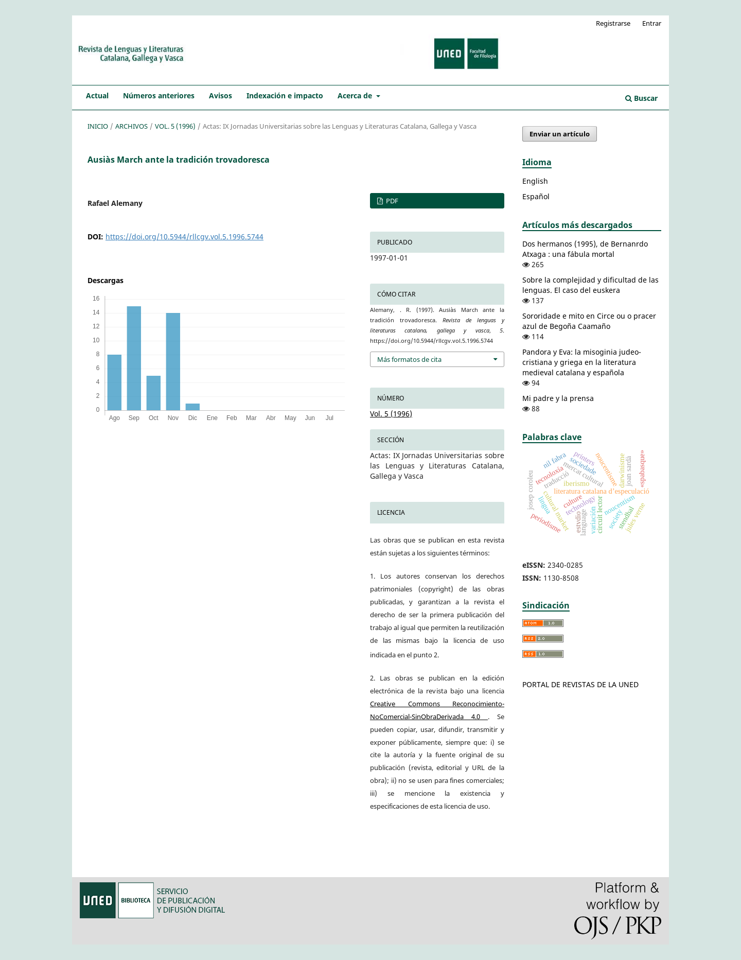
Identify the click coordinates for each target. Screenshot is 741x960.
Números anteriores (159, 95)
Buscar (641, 98)
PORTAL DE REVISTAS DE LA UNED (580, 684)
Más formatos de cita (409, 359)
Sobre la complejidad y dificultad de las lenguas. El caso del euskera (590, 285)
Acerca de (356, 95)
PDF (391, 200)
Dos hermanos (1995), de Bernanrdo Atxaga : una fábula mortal (585, 249)
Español (536, 196)
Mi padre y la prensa (558, 398)
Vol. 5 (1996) (175, 126)
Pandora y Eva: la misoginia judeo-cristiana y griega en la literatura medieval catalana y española (581, 362)
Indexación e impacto (284, 95)
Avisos (220, 95)
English (535, 181)
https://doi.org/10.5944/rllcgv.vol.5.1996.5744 (184, 236)
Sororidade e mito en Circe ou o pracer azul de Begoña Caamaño (589, 321)
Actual (97, 95)
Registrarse (613, 23)
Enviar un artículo (560, 133)
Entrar (651, 23)
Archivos (131, 126)
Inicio (97, 126)
